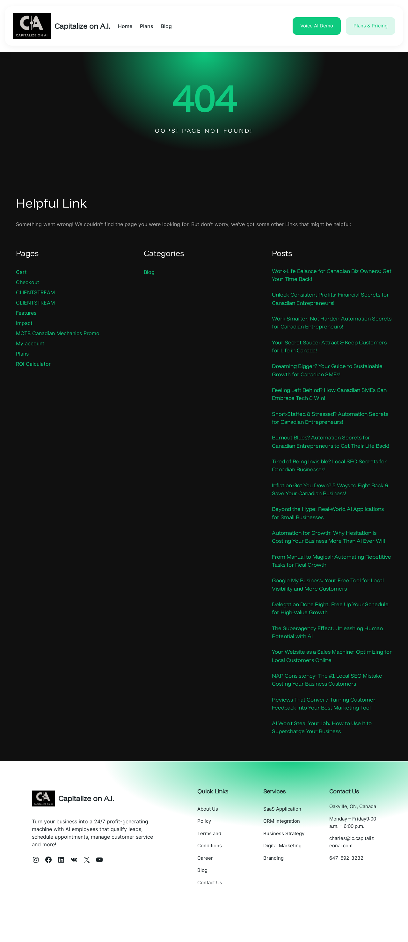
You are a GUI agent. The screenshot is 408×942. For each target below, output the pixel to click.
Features (26, 313)
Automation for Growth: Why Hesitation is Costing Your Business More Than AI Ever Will (328, 556)
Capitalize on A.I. (84, 26)
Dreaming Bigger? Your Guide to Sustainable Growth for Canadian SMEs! (331, 372)
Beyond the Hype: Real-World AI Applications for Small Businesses (331, 527)
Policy (213, 850)
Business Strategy (289, 862)
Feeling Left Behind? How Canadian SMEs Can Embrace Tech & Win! (327, 397)
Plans (22, 353)
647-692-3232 (349, 901)
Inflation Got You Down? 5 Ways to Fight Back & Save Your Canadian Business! (325, 503)
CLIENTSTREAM (35, 292)
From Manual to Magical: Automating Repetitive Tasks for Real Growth (322, 584)
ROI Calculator (33, 364)
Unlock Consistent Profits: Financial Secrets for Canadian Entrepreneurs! (330, 299)
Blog (149, 272)
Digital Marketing (288, 874)
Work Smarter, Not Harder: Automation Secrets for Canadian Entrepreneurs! (324, 324)
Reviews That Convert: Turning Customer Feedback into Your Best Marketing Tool (327, 731)
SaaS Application (288, 838)
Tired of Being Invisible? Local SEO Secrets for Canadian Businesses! (329, 478)
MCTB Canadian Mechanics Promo (57, 333)
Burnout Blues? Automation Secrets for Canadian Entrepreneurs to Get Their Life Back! (327, 450)
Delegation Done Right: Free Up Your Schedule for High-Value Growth (321, 633)
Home (128, 26)
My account (30, 343)
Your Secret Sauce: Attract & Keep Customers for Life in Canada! (317, 348)
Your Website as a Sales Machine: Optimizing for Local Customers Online (332, 682)
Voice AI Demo (316, 26)
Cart (21, 272)
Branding (279, 886)
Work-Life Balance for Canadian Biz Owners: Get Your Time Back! (331, 275)
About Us (216, 838)
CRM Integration (287, 850)
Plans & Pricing (370, 26)
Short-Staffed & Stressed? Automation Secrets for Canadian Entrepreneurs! (322, 421)
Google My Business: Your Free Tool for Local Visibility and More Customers (324, 609)
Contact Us (218, 910)
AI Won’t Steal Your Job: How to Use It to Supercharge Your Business (326, 755)
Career (214, 886)
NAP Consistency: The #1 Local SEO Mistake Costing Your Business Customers (331, 706)
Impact (24, 323)
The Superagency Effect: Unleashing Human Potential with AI (331, 658)
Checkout (27, 282)
